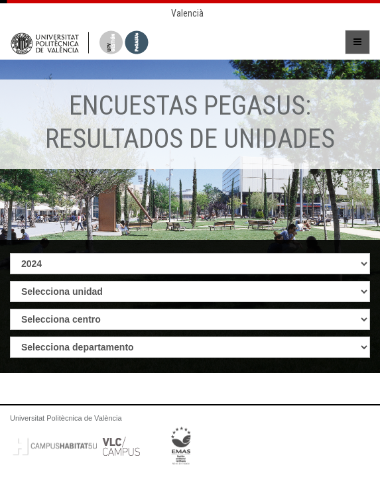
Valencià (187, 13)
